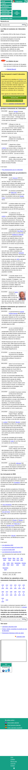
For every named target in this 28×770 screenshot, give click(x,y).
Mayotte (18, 422)
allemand (18, 463)
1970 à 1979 (7, 593)
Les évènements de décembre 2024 (11, 552)
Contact (13, 765)
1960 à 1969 (2, 593)
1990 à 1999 (15, 593)
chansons (21, 252)
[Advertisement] (19, 6)
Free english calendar (13, 722)
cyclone (5, 422)
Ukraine (21, 520)
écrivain (16, 111)
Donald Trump (10, 525)
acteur (16, 292)
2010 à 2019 (23, 593)
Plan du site (14, 761)
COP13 (4, 148)
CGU (12, 757)
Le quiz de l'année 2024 (8, 549)
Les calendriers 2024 (7, 545)
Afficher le (14, 103)
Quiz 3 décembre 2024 (17, 13)
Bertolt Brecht (11, 69)
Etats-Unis (14, 192)
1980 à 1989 (11, 593)
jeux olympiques (7, 504)
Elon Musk (20, 231)
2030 (7, 600)
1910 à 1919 (7, 586)
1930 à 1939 (15, 586)
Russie (15, 520)
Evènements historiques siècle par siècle (13, 633)
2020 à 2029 (2, 600)
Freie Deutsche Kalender (14, 725)
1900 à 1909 (2, 586)
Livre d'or (13, 763)
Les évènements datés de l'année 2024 (12, 547)
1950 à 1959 (23, 586)
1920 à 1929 (11, 586)
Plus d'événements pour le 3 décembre (12, 169)
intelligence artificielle (17, 234)
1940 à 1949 (19, 586)
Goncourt (15, 178)
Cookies (13, 759)
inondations (17, 482)
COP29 (4, 216)
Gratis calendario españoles (14, 727)
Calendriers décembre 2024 (9, 626)
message (24, 607)
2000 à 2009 (19, 593)
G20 (18, 259)
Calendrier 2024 (20, 636)
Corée (20, 79)
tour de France (6, 511)
